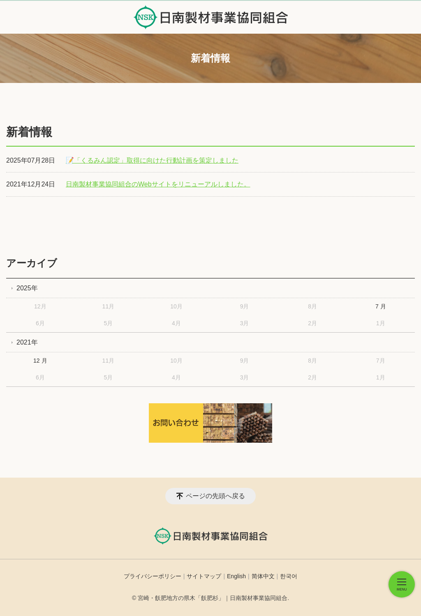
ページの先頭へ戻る (215, 495)
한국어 (288, 576)
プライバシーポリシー (152, 576)
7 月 (380, 306)
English (236, 576)
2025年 (27, 288)
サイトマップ (204, 576)
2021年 (27, 342)
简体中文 (263, 576)
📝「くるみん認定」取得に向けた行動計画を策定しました (152, 160)
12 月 (40, 360)
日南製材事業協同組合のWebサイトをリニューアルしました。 (158, 184)
